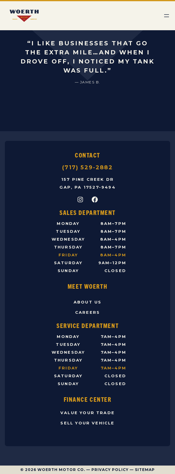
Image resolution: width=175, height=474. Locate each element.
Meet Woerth (87, 286)
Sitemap (145, 469)
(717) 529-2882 (87, 167)
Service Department (87, 325)
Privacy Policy (110, 469)
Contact (87, 155)
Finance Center (88, 399)
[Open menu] (166, 15)
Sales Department (87, 212)
